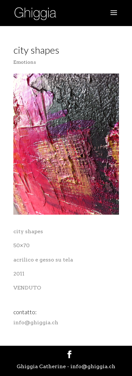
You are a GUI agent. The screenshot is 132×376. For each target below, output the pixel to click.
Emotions (24, 62)
